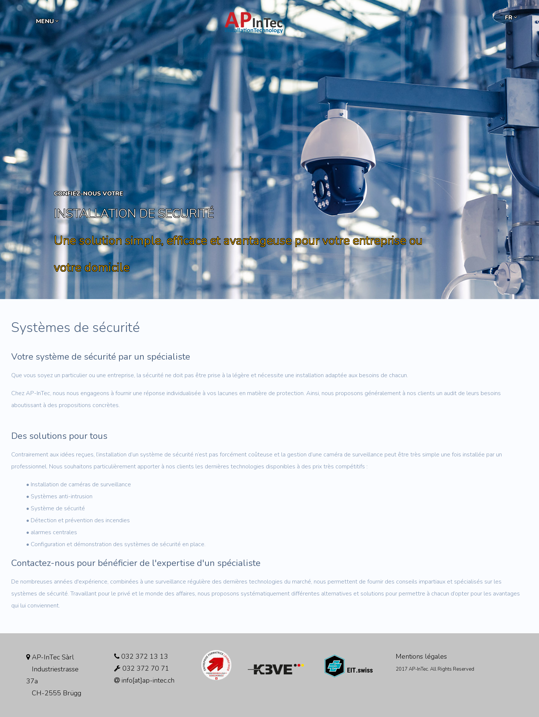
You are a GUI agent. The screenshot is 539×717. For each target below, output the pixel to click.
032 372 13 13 (141, 656)
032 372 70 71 (141, 668)
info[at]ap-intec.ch (144, 680)
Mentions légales (421, 656)
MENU (48, 21)
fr (511, 17)
